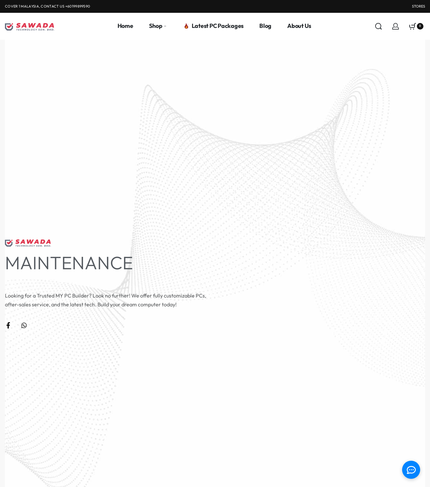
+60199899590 (77, 6)
